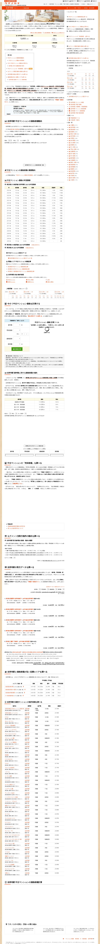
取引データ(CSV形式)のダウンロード (55, 586)
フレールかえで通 (9, 843)
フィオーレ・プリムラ (11, 801)
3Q (13, 296)
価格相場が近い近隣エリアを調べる (17, 77)
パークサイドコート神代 (11, 797)
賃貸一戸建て (49, 281)
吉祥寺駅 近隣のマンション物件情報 (18, 79)
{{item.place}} (16, 652)
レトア (6, 751)
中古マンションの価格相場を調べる (78, 16)
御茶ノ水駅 (73, 162)
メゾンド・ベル (9, 860)
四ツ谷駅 (72, 153)
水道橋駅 (72, 160)
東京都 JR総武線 (15, 129)
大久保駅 (72, 142)
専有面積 (9, 330)
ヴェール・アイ (9, 831)
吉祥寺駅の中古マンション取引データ (79, 96)
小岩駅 (71, 180)
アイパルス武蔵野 (9, 864)
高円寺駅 (72, 136)
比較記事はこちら (17, 483)
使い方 (46, 4)
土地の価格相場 (47, 32)
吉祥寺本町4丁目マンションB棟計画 (14, 708)
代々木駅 (72, 147)
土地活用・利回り (74, 120)
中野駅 (71, 138)
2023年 (43, 292)
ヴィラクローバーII (10, 818)
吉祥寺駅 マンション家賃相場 (77, 108)
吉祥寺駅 (27, 708)
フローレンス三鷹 (9, 738)
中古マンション (10, 279)
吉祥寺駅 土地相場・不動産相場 (78, 106)
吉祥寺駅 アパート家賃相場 (77, 111)
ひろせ (6, 717)
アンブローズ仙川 (9, 793)
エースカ (7, 814)
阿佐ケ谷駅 (13, 689)
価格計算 (66, 1)
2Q (17, 296)
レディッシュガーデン (11, 729)
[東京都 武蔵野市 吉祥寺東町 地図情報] (33, 620)
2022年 (59, 292)
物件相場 (51, 4)
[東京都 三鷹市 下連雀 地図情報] (17, 641)
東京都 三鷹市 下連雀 (11, 641)
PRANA (7, 763)
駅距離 (10, 344)
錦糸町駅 (72, 171)
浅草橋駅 (72, 167)
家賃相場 (77, 4)
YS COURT (7, 780)
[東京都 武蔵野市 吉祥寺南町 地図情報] (33, 598)
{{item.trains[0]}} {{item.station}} (32, 652)
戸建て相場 (66, 4)
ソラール (7, 772)
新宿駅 (71, 145)
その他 (83, 4)
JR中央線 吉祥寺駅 (28, 598)
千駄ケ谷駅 (73, 149)
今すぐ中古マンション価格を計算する (18, 63)
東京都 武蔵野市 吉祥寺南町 (13, 598)
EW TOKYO (8, 822)
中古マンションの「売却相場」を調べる (18, 68)
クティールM (8, 810)
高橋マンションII (9, 856)
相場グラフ (72, 1)
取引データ (80, 1)
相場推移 (87, 1)
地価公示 (94, 1)
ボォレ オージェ (9, 721)
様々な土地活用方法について (15, 528)
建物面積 (9, 338)
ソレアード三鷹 (9, 788)
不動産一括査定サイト (34, 581)
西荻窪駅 (12, 692)
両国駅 (71, 169)
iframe (49, 67)
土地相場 (71, 4)
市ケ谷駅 (72, 156)
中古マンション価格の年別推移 (16, 60)
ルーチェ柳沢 (8, 776)
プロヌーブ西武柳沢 (10, 725)
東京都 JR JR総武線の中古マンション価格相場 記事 (21, 271)
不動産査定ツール (74, 118)
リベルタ (7, 852)
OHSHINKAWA (8, 759)
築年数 (10, 325)
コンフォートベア (9, 869)
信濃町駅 (72, 151)
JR (82, 8)
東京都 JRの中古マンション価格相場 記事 (18, 269)
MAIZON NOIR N (9, 746)
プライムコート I (9, 826)
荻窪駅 (71, 131)
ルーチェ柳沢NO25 (10, 784)
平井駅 (71, 175)
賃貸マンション (10, 281)
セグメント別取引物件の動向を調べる (18, 71)
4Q (24, 296)
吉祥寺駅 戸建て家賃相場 (76, 113)
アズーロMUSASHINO (10, 734)
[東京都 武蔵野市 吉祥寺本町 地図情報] (33, 609)
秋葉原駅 (72, 164)
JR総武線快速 (10, 695)
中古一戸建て (30, 279)
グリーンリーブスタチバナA (12, 835)
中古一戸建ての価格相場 (36, 32)
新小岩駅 (72, 177)
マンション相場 (58, 4)
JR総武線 (86, 8)
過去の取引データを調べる (35, 316)
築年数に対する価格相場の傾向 (16, 66)
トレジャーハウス (9, 848)
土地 (47, 279)
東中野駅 (72, 140)
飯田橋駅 (72, 158)
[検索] (6, 1)
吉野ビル (7, 873)
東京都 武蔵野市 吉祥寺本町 (13, 609)
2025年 (13, 292)
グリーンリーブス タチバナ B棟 (13, 839)
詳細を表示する (35, 245)
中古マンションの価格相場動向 (16, 58)
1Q (20, 296)
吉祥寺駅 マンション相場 (76, 102)
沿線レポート (91, 4)
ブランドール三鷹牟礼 (11, 742)
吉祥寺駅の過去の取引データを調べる (18, 74)
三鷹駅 (71, 125)
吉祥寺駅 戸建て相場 (75, 104)
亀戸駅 (12, 686)
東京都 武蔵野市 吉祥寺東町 (13, 620)
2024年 (28, 292)
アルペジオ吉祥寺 (9, 767)
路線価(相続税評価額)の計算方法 (16, 526)
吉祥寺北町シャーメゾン (11, 713)
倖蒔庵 (6, 755)
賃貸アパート (30, 281)
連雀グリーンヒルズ (10, 805)
